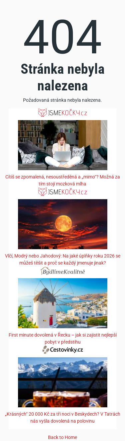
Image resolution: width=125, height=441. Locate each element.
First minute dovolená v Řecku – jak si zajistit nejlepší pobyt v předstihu (63, 338)
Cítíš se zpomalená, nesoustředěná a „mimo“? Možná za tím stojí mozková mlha (62, 180)
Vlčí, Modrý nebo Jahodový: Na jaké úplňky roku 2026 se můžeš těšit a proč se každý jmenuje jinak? (62, 259)
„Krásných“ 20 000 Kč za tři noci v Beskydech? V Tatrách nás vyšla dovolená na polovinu (62, 417)
